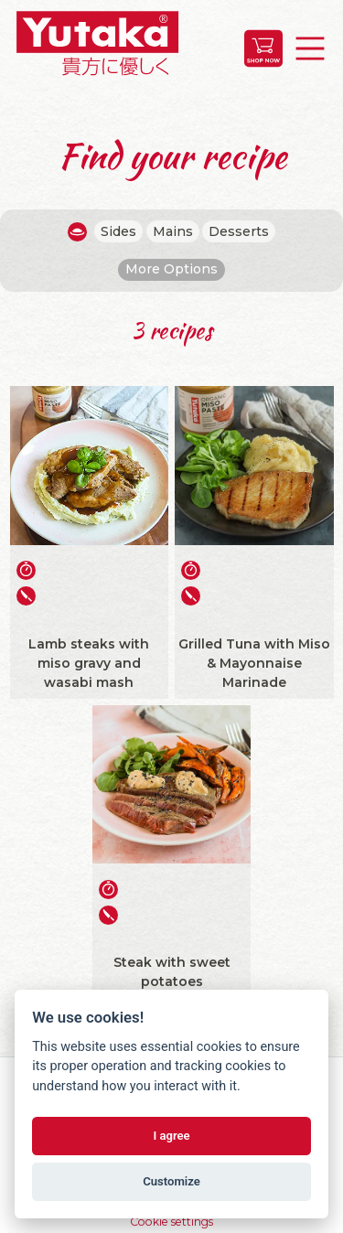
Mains (173, 231)
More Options (171, 269)
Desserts (239, 231)
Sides (118, 231)
